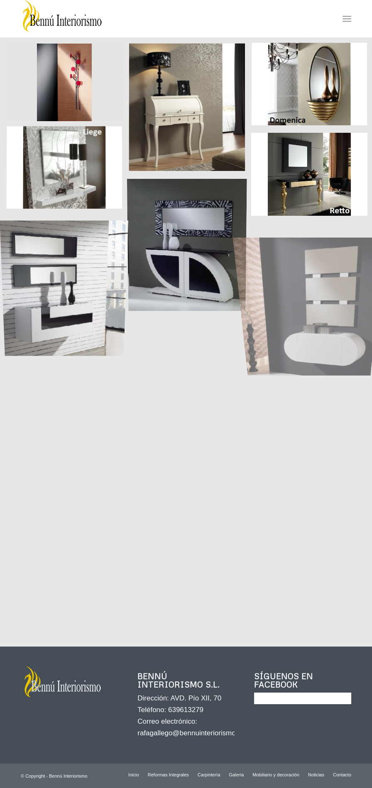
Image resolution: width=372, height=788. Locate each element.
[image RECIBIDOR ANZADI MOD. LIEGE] (67, 171)
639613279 (185, 710)
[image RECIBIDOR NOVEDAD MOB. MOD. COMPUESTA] (190, 246)
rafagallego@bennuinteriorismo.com (194, 733)
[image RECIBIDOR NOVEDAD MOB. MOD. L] (67, 283)
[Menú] (347, 18)
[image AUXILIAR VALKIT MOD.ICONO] (67, 85)
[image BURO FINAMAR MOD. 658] (190, 111)
